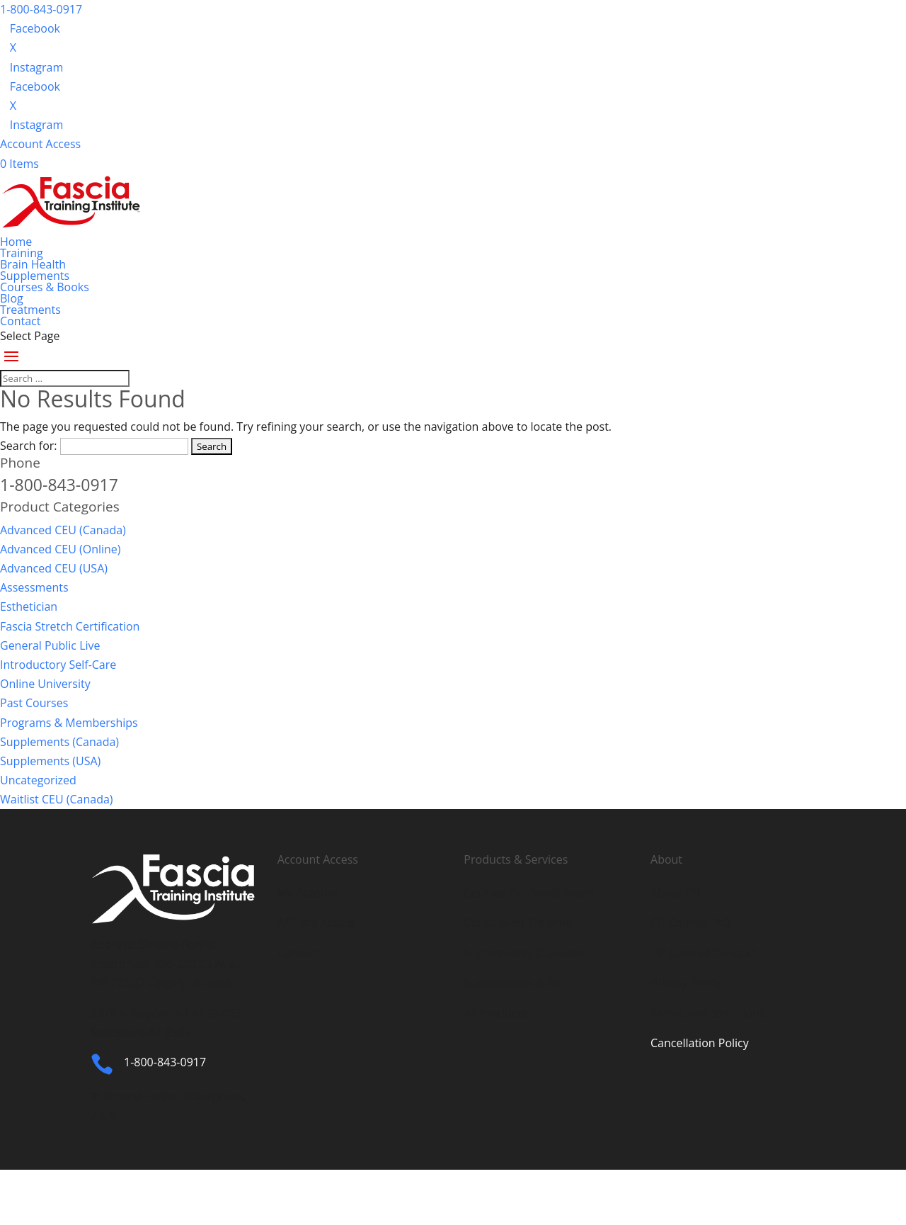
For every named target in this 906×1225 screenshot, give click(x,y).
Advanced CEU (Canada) (63, 530)
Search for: (28, 445)
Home (16, 241)
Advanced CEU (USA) (54, 568)
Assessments (34, 587)
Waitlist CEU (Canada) (56, 799)
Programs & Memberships (69, 722)
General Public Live (50, 645)
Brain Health (33, 264)
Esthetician (28, 606)
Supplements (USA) (50, 761)
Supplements (34, 275)
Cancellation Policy (699, 1043)
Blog (11, 298)
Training (21, 253)
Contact (20, 321)
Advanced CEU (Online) (60, 549)
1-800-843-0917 (41, 9)
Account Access (40, 144)
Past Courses (34, 703)
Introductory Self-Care (58, 664)
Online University (45, 683)
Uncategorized (38, 780)
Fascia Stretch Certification (69, 626)
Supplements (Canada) (59, 742)
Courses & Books (44, 287)
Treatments (30, 309)
